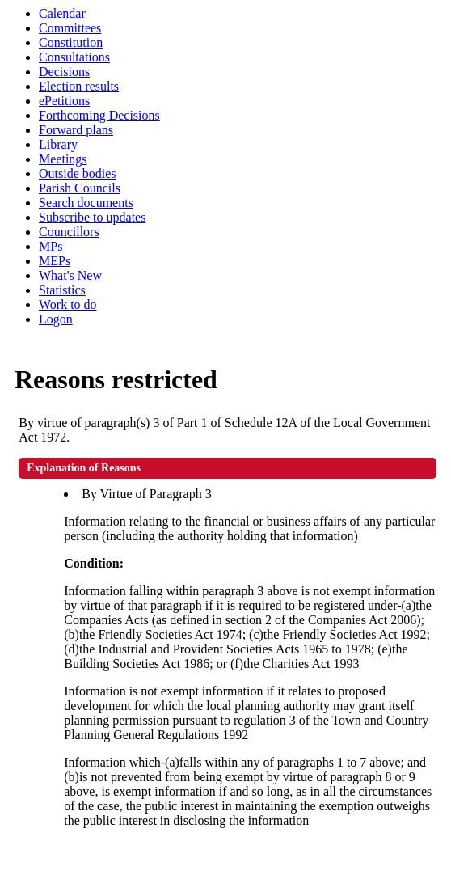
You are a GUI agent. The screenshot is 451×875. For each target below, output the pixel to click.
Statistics (62, 290)
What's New (70, 275)
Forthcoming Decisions (99, 115)
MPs (50, 246)
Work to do (68, 304)
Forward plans (76, 130)
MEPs (54, 261)
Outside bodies (77, 173)
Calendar (62, 13)
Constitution (71, 42)
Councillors (69, 232)
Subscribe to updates (92, 217)
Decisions (64, 71)
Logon (56, 319)
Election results (79, 86)
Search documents (86, 202)
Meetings (63, 159)
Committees (70, 28)
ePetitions (64, 101)
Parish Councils (79, 188)
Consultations (74, 57)
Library (58, 144)
